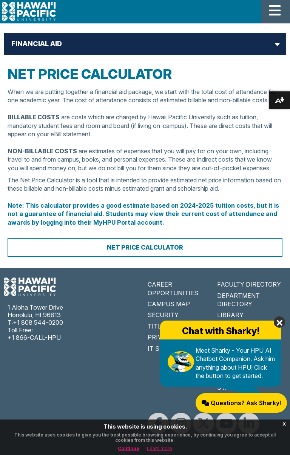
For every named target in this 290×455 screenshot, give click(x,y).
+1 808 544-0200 (38, 322)
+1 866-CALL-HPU (34, 337)
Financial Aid (36, 44)
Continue (128, 448)
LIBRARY (230, 315)
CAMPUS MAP (169, 304)
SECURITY (163, 315)
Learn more (159, 448)
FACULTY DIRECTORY (249, 284)
